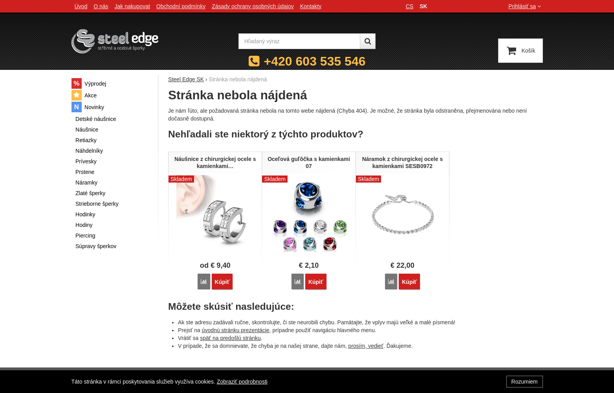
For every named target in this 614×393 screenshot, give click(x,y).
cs (409, 6)
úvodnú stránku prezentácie (235, 330)
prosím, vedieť (365, 346)
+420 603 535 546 (315, 61)
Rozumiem (524, 381)
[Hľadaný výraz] (299, 41)
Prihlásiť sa (525, 6)
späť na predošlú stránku (230, 338)
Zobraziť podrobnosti (242, 381)
